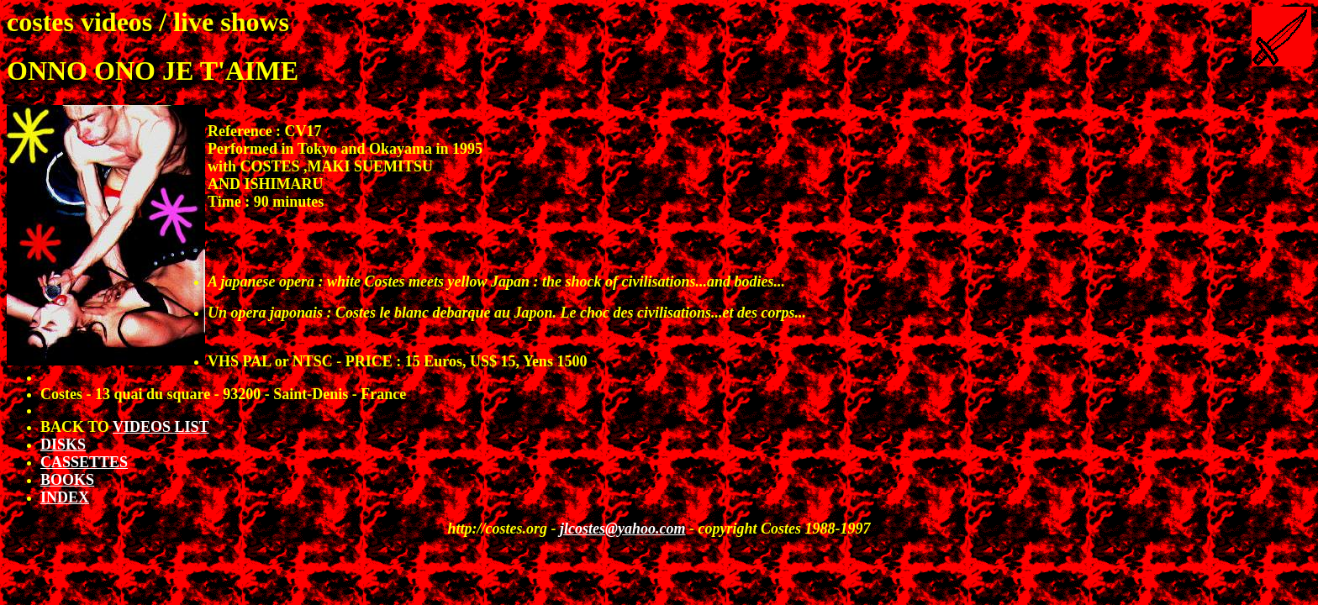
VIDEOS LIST (161, 426)
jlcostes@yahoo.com (622, 528)
